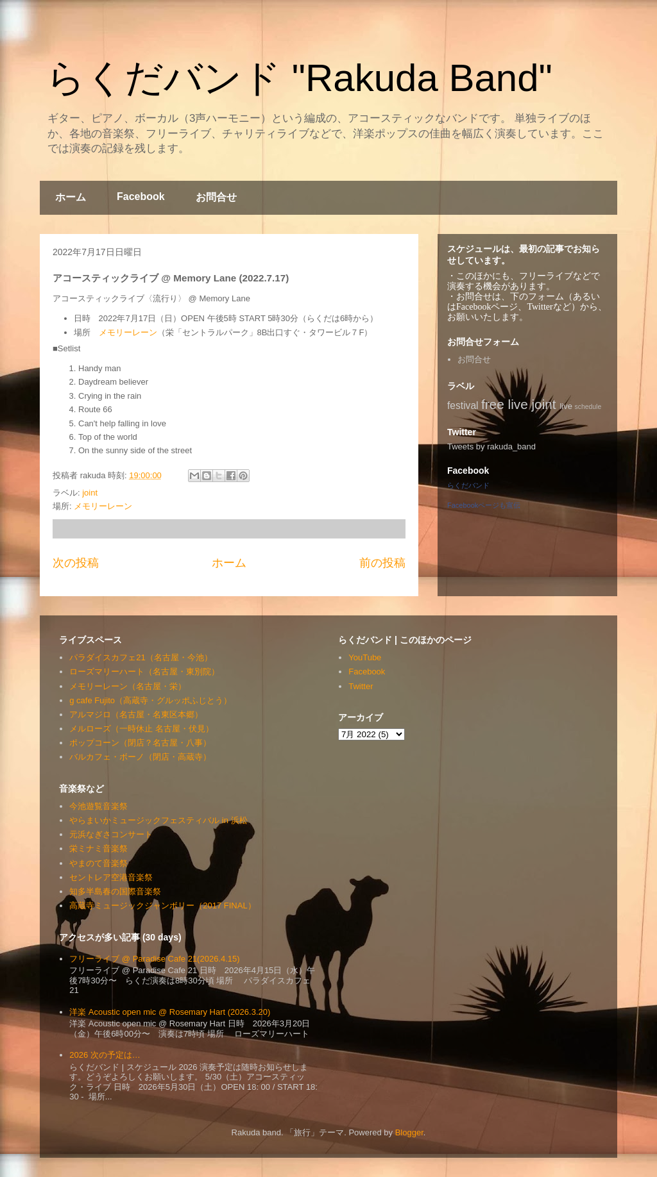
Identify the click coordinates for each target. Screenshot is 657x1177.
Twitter (360, 686)
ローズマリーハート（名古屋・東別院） (144, 671)
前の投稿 (382, 562)
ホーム (70, 197)
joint (90, 492)
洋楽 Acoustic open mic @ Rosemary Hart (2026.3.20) (169, 1012)
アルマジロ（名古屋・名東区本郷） (136, 714)
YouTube (364, 657)
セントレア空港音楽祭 (111, 877)
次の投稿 (76, 562)
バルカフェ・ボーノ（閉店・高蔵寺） (140, 757)
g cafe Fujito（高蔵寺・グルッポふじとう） (150, 700)
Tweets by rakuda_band (491, 446)
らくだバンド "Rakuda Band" (299, 77)
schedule (588, 406)
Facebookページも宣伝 (483, 505)
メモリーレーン (128, 332)
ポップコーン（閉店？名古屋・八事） (140, 742)
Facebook (141, 196)
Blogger (409, 1132)
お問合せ (216, 197)
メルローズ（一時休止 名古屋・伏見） (141, 728)
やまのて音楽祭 (98, 863)
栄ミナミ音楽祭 (98, 848)
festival (463, 405)
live (565, 406)
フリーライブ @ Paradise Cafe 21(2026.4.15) (154, 959)
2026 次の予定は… (105, 1055)
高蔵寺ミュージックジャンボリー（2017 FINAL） (162, 905)
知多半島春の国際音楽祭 (115, 891)
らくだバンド (468, 485)
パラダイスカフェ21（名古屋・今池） (140, 657)
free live (504, 404)
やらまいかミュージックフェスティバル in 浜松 (158, 820)
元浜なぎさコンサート (111, 834)
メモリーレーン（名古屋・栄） (127, 686)
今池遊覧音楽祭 (98, 806)
